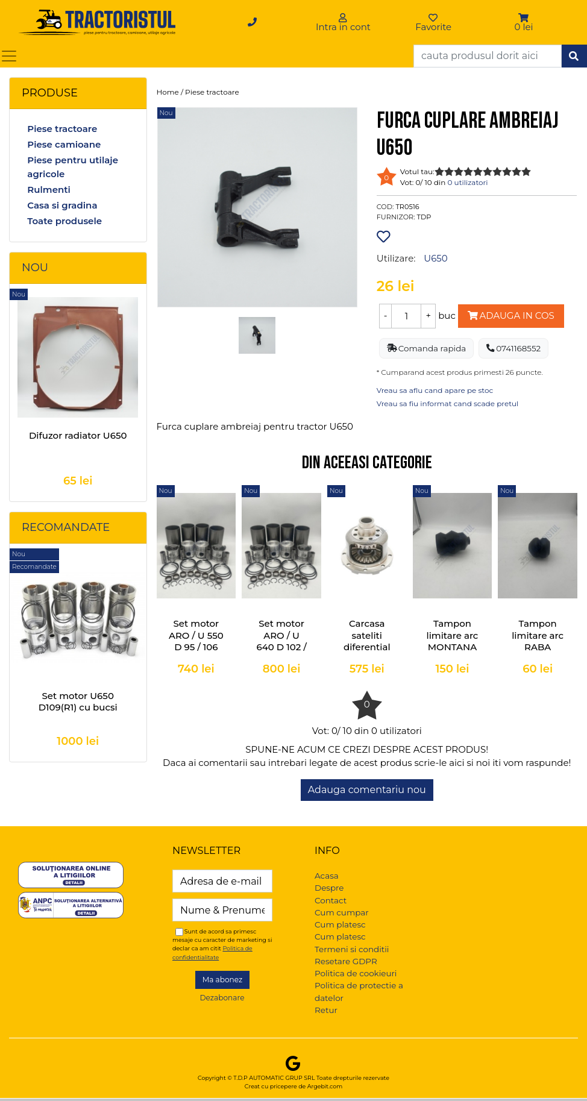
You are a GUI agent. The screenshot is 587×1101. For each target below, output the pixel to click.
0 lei (524, 27)
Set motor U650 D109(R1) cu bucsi (78, 702)
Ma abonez (222, 979)
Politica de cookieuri (356, 973)
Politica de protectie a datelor (359, 991)
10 (526, 171)
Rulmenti (49, 189)
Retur (326, 1010)
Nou (35, 267)
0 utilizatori (467, 182)
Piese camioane (64, 144)
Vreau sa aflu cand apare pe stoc (435, 390)
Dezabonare (222, 997)
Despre (329, 887)
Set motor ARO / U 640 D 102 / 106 (281, 641)
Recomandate (66, 527)
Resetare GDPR (346, 961)
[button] (524, 18)
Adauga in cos (511, 315)
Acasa (327, 875)
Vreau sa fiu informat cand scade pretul (448, 403)
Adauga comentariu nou (367, 789)
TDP (424, 217)
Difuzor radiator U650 (78, 435)
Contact (331, 900)
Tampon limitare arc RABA (537, 635)
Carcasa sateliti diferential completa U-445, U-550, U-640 (366, 653)
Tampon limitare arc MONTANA (452, 635)
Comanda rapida (426, 348)
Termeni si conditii (352, 949)
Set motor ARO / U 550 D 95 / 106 (196, 635)
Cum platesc (340, 924)
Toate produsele (64, 221)
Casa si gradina (62, 205)
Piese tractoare (62, 128)
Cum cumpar (342, 912)
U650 (435, 258)
